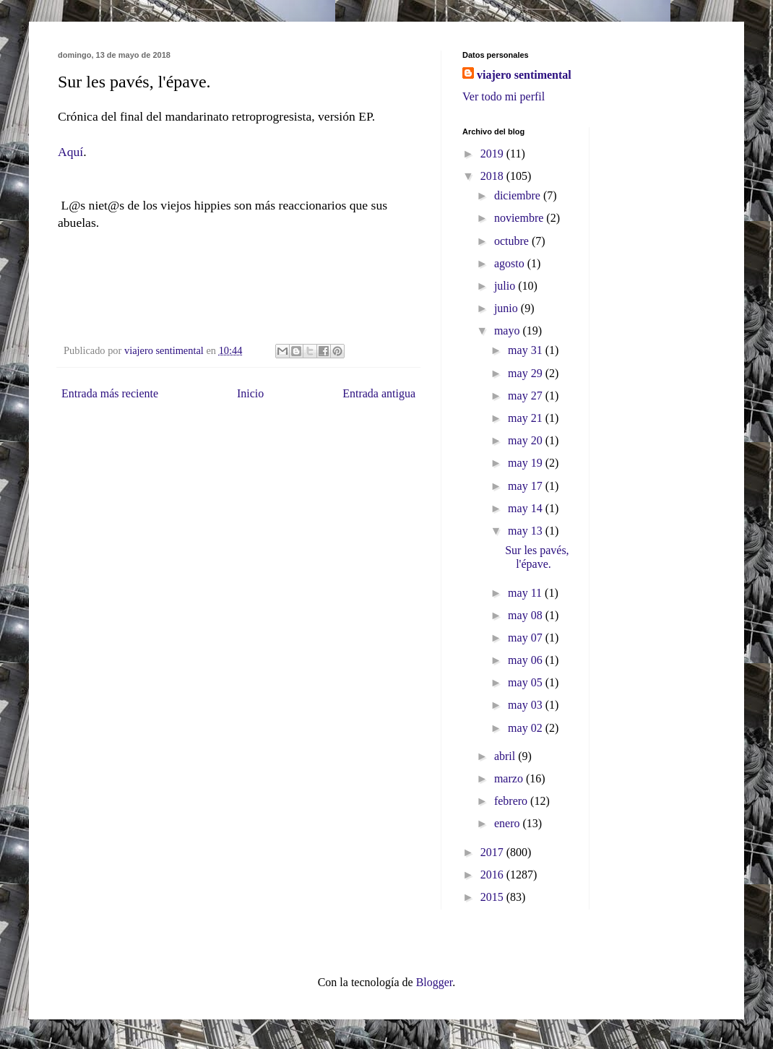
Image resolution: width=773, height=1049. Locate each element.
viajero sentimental (524, 75)
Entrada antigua (378, 393)
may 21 (526, 418)
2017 (493, 852)
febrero (512, 801)
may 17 (526, 486)
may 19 (526, 463)
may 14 (526, 508)
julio (506, 286)
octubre (513, 241)
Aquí (70, 151)
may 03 (526, 705)
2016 (493, 874)
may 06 (526, 660)
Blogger (434, 982)
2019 (493, 153)
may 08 (526, 615)
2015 (493, 897)
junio (507, 308)
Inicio (250, 393)
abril (506, 756)
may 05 (526, 682)
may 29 (526, 373)
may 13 (526, 530)
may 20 (526, 440)
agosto (510, 263)
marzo (510, 778)
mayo (508, 330)
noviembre (520, 218)
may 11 (526, 593)
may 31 (526, 350)
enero (508, 823)
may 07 (526, 637)
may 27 (526, 395)
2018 (493, 176)
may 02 (526, 728)
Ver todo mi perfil (503, 96)
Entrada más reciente (109, 393)
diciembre (518, 195)
